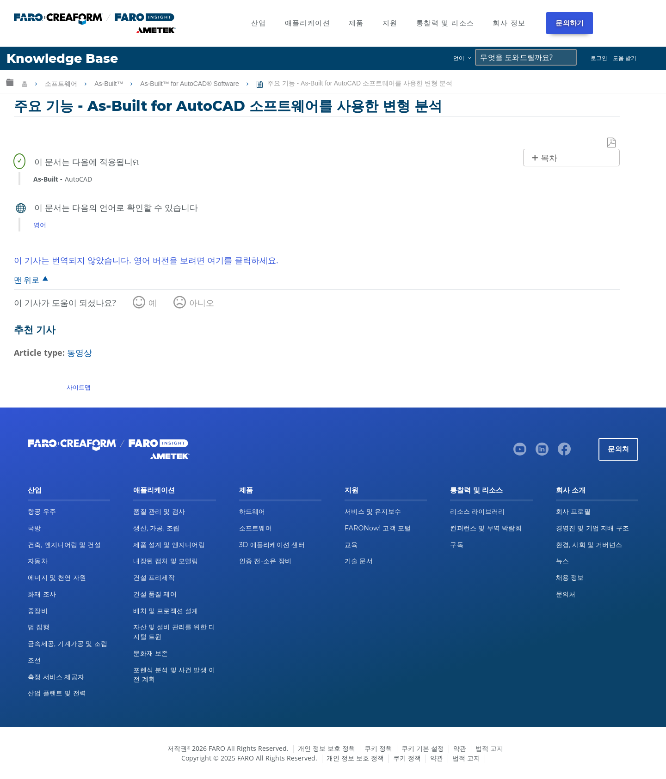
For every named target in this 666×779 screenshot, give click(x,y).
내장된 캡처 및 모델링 (165, 561)
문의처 (618, 448)
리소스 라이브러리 (477, 511)
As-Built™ (109, 83)
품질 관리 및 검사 (159, 511)
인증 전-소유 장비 (265, 561)
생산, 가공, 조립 (156, 528)
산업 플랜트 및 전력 (57, 693)
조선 (34, 660)
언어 (458, 58)
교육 (351, 545)
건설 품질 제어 (155, 594)
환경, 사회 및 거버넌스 (589, 545)
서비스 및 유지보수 (373, 511)
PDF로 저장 (611, 143)
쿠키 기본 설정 (422, 748)
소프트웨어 (62, 83)
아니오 (201, 302)
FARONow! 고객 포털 (378, 528)
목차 (549, 158)
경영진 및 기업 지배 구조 (592, 528)
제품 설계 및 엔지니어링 (169, 545)
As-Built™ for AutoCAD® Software (190, 83)
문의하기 (569, 22)
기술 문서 (359, 561)
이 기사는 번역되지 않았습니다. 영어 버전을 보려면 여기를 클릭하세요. (146, 260)
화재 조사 (42, 594)
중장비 (38, 611)
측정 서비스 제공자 (56, 677)
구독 (456, 545)
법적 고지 (489, 748)
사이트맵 (79, 387)
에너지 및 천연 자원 (57, 577)
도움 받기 (624, 58)
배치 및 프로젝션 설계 (165, 611)
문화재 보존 (150, 653)
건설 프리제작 (154, 577)
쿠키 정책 (378, 748)
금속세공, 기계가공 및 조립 (67, 643)
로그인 (599, 58)
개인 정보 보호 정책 (326, 748)
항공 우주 (42, 511)
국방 (34, 528)
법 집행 (38, 627)
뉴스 (562, 561)
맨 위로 (26, 279)
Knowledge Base (62, 58)
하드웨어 (252, 511)
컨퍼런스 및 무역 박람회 (486, 528)
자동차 (38, 561)
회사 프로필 (573, 511)
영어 (39, 224)
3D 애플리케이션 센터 (272, 545)
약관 (459, 748)
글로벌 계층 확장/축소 (9, 82)
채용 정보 (570, 577)
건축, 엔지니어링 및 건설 (64, 545)
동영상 (79, 352)
